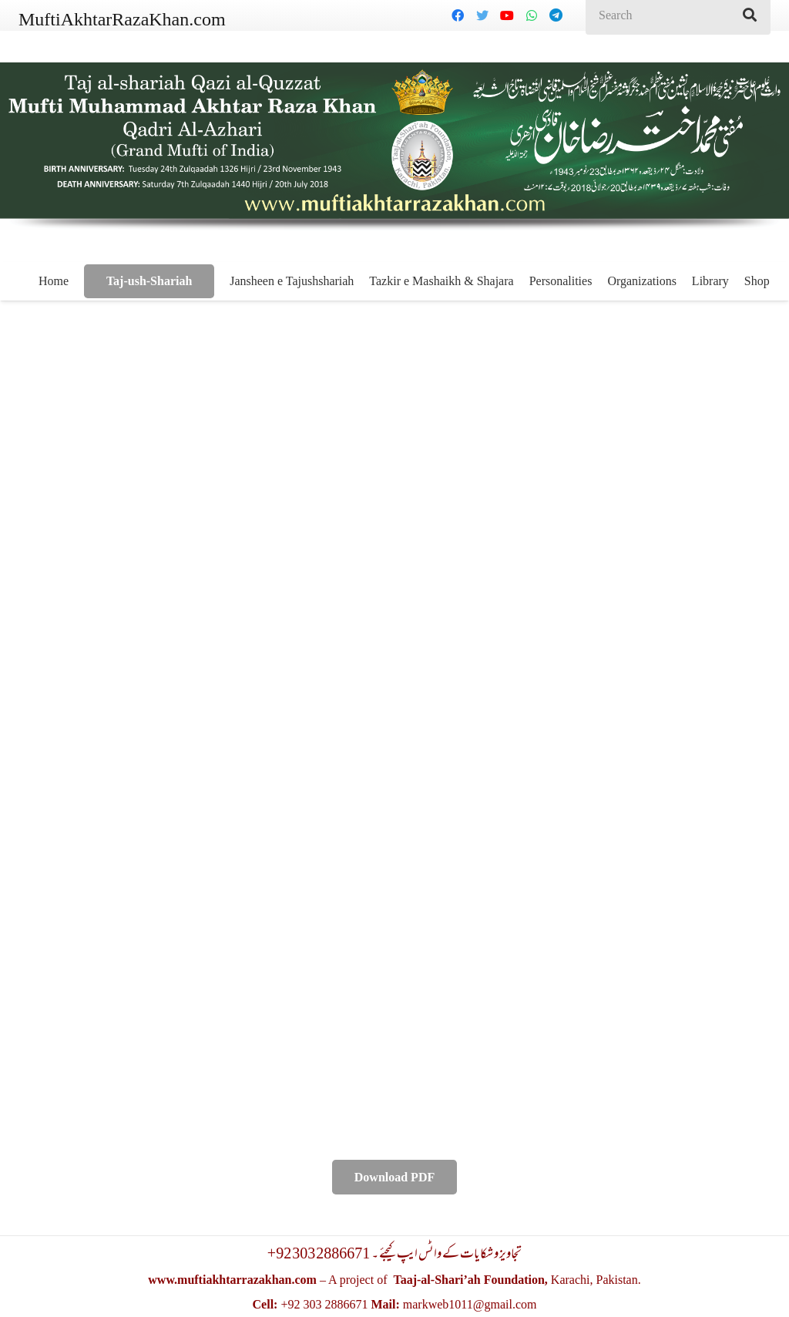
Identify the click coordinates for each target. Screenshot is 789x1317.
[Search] (750, 15)
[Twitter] (482, 15)
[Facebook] (457, 15)
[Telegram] (556, 15)
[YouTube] (507, 15)
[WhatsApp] (531, 15)
